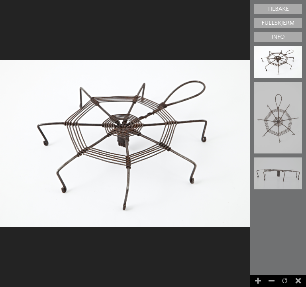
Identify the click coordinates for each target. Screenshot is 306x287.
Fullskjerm (278, 23)
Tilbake (278, 9)
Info (277, 36)
